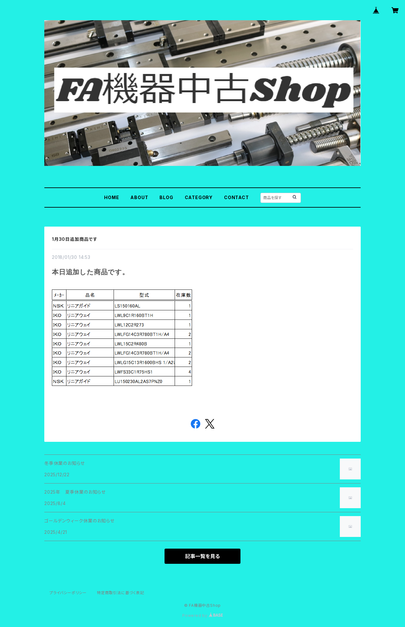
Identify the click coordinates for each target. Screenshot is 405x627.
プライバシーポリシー (68, 592)
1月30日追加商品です (74, 239)
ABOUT (139, 197)
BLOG (166, 197)
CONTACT (236, 197)
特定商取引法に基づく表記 (120, 592)
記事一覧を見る (202, 556)
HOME (111, 197)
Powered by (202, 615)
